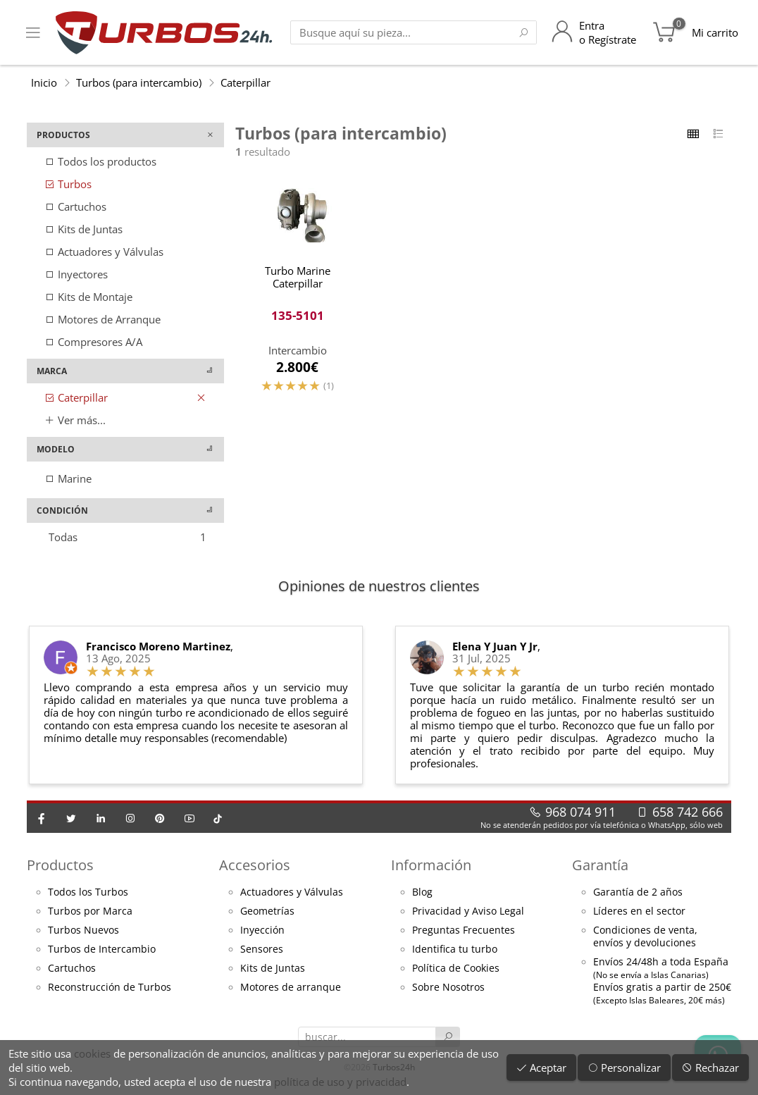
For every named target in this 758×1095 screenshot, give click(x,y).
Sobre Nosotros (448, 987)
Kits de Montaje (88, 297)
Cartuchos (75, 206)
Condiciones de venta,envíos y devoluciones (645, 936)
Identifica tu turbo (454, 949)
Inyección (262, 930)
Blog (422, 892)
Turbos (68, 184)
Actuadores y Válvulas (103, 252)
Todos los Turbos (88, 892)
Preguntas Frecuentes (463, 930)
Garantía (600, 864)
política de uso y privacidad (340, 1082)
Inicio (44, 82)
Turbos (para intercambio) (138, 82)
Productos (60, 864)
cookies (92, 1053)
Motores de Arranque (102, 319)
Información (431, 864)
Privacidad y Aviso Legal (468, 911)
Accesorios (254, 864)
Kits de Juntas (83, 229)
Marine (68, 478)
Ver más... (75, 420)
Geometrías (267, 911)
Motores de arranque (290, 987)
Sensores (261, 949)
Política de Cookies (455, 968)
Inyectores (76, 274)
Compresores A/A (93, 342)
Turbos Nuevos (83, 930)
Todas (127, 537)
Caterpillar (245, 82)
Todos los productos (100, 161)
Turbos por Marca (90, 911)
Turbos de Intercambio (102, 949)
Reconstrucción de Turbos (109, 987)
